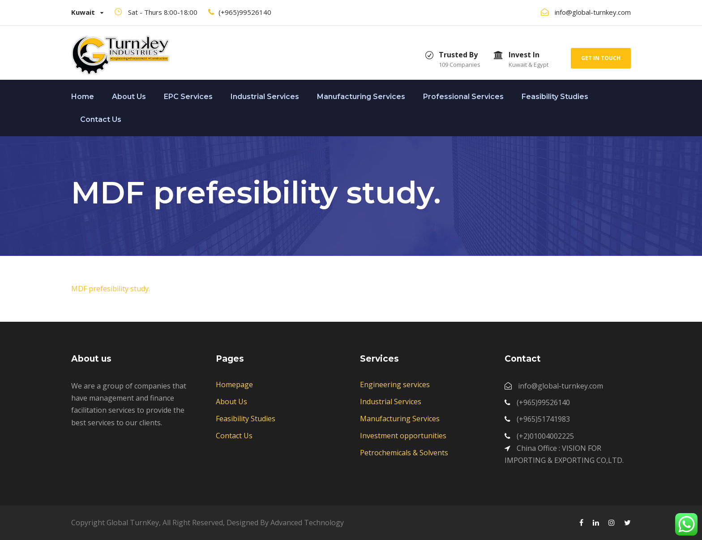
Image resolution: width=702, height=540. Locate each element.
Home (82, 96)
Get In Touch (601, 58)
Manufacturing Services (361, 96)
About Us (129, 96)
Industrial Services (265, 96)
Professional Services (463, 96)
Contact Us (100, 119)
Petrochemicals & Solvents (404, 453)
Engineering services (395, 384)
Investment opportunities (403, 436)
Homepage (234, 384)
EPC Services (188, 96)
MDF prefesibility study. (110, 289)
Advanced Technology (307, 522)
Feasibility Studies (555, 96)
